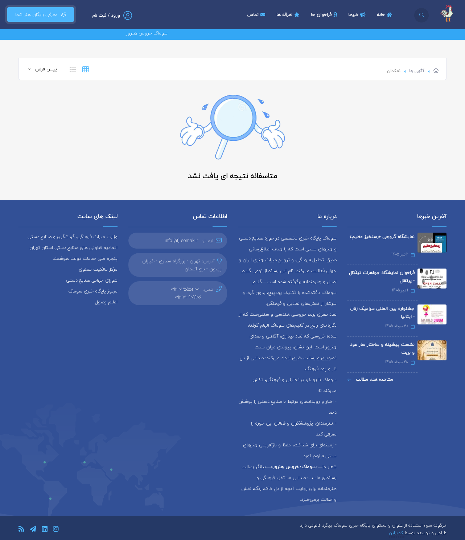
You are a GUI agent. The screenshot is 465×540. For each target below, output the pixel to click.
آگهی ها (416, 71)
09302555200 (185, 289)
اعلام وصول (106, 302)
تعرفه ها (288, 15)
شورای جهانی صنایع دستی (92, 280)
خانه (385, 15)
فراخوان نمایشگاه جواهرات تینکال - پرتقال (382, 277)
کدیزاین (396, 533)
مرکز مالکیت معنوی (98, 269)
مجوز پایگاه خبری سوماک (93, 291)
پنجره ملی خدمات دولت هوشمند (85, 258)
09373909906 (188, 297)
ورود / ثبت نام (106, 15)
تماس (257, 15)
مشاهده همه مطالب (370, 379)
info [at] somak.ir (181, 241)
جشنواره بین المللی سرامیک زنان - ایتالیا (382, 312)
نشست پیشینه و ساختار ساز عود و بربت (382, 348)
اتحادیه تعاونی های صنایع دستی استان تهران (73, 247)
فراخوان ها (325, 15)
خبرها (357, 15)
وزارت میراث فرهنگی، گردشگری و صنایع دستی (73, 237)
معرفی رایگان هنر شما (40, 14)
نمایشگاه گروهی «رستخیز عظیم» (382, 237)
